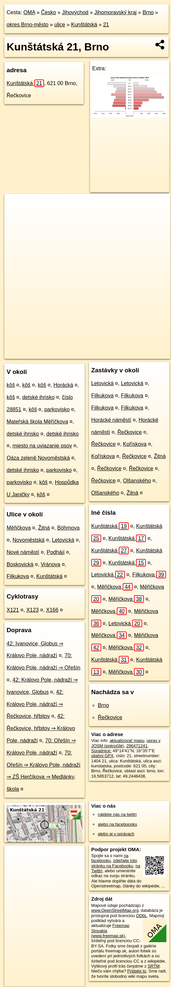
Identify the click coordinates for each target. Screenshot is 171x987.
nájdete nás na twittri (117, 814)
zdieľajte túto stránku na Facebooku (114, 863)
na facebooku (109, 858)
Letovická (63, 540)
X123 (32, 610)
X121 (13, 610)
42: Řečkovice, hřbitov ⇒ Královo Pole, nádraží (41, 728)
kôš (11, 385)
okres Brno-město (27, 24)
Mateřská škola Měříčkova (37, 421)
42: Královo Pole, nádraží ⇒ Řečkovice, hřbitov (35, 704)
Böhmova (68, 528)
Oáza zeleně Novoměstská (38, 458)
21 (106, 24)
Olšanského (137, 480)
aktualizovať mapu (127, 740)
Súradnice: (101, 750)
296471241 (137, 745)
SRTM (153, 966)
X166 (52, 610)
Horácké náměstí (111, 420)
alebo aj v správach (116, 833)
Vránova (50, 564)
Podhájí (55, 552)
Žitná (44, 528)
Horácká (63, 385)
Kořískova (135, 444)
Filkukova (18, 576)
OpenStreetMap (53, 348)
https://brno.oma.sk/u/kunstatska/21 (37, 353)
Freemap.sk (87, 348)
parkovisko (56, 409)
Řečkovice (129, 432)
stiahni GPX (102, 755)
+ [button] (16, 205)
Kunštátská (84, 24)
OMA (29, 12)
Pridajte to (137, 971)
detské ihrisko (38, 397)
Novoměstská (29, 540)
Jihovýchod (75, 12)
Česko (48, 12)
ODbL (141, 915)
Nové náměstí (23, 552)
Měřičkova (19, 528)
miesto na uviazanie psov (42, 445)
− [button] (16, 215)
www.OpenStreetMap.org (115, 910)
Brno (148, 12)
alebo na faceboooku (117, 824)
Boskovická (20, 564)
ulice (59, 24)
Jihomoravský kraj (115, 12)
